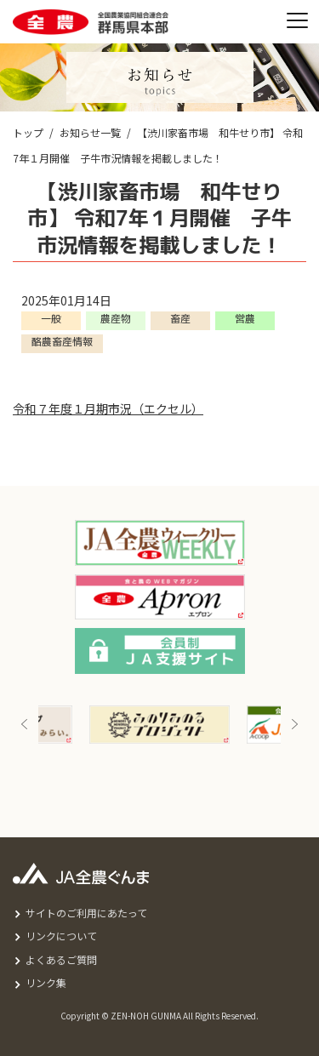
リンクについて (61, 935)
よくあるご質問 (61, 959)
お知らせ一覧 (90, 132)
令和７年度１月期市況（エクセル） (108, 408)
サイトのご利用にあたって (86, 912)
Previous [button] (24, 724)
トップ (28, 132)
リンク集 (46, 982)
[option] (159, 724)
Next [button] (294, 724)
